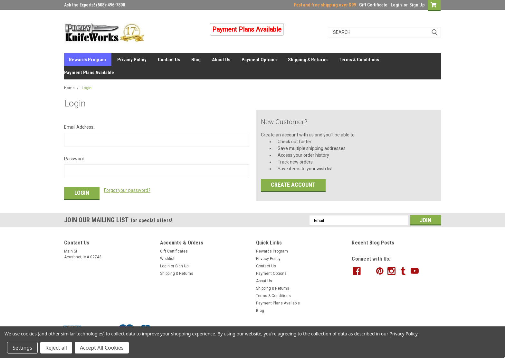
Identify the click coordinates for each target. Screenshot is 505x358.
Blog (196, 60)
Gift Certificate (373, 4)
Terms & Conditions (359, 60)
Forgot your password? (127, 190)
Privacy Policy (132, 60)
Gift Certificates (174, 251)
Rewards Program (87, 60)
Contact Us (169, 60)
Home (69, 88)
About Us (221, 60)
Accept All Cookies (102, 347)
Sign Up (416, 4)
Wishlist (167, 258)
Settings (22, 347)
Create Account (293, 184)
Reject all (56, 347)
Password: (74, 158)
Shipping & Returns (308, 60)
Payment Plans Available (89, 72)
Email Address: (79, 127)
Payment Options (259, 60)
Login (396, 4)
